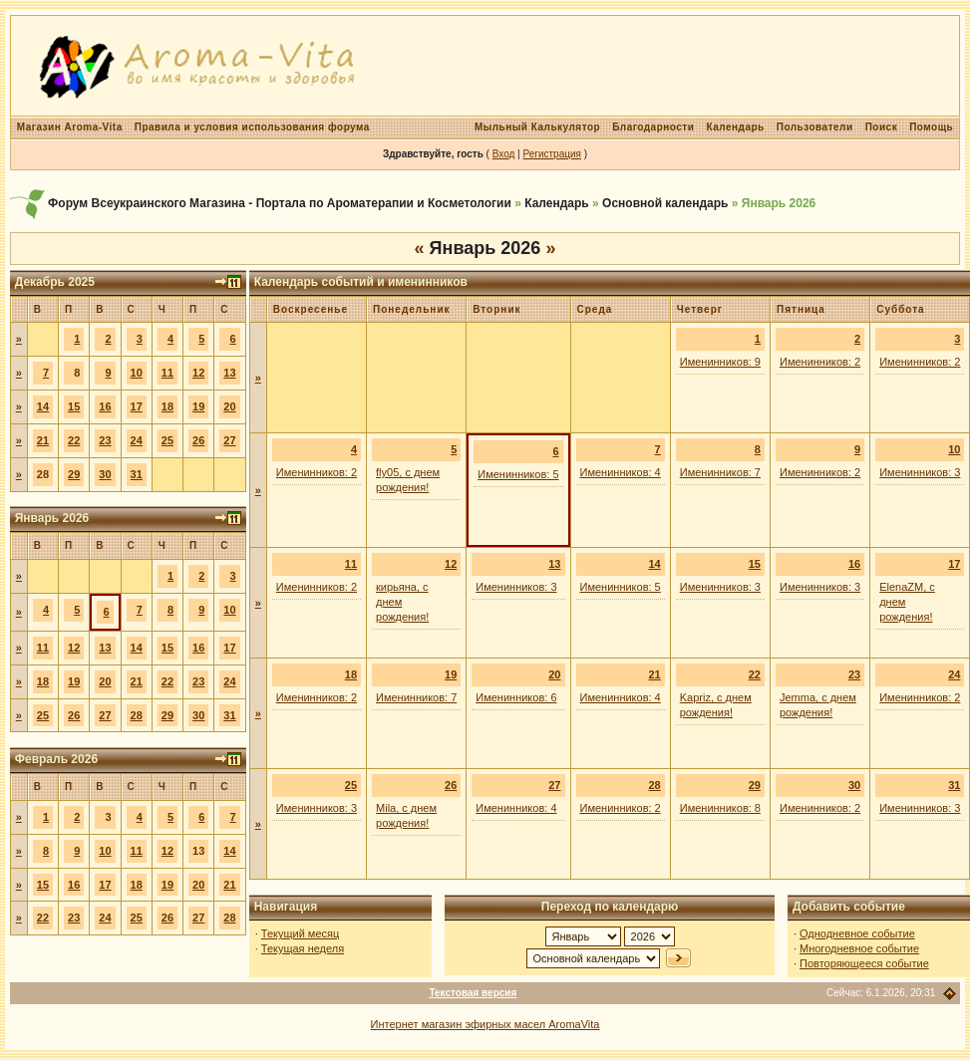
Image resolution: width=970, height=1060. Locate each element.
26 (198, 440)
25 (167, 440)
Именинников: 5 (518, 474)
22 (74, 440)
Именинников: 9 (720, 362)
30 (105, 474)
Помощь (931, 127)
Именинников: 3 (919, 472)
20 (229, 406)
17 (137, 406)
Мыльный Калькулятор (537, 127)
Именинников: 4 (620, 472)
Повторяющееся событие (864, 963)
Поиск (881, 127)
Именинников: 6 (516, 697)
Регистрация (551, 153)
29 (74, 474)
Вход (503, 153)
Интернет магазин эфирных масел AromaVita (485, 1024)
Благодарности (653, 127)
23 (105, 440)
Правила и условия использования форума (252, 127)
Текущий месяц (300, 933)
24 (137, 440)
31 (137, 474)
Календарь (735, 127)
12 (198, 373)
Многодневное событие (859, 948)
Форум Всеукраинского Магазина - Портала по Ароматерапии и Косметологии (279, 203)
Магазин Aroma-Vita (70, 127)
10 (137, 373)
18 (167, 406)
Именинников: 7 (720, 472)
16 (105, 406)
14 (43, 406)
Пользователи (815, 127)
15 (74, 406)
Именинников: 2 (820, 362)
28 (137, 715)
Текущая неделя (302, 948)
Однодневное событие (857, 933)
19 (198, 406)
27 (229, 440)
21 (43, 440)
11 (167, 373)
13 (229, 373)
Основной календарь (665, 203)
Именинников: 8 (720, 808)
